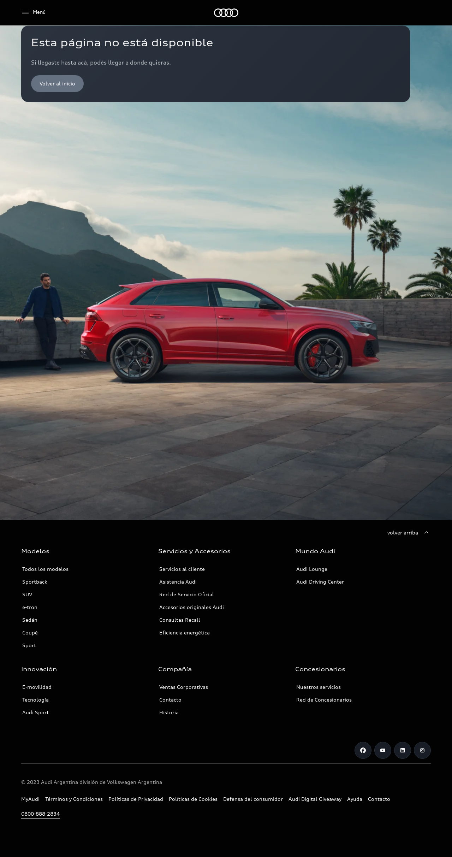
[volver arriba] (409, 532)
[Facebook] (363, 750)
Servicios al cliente (182, 569)
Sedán (29, 620)
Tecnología (35, 700)
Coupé (30, 633)
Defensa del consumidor (253, 799)
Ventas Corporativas (183, 687)
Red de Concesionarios (324, 700)
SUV (27, 594)
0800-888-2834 (40, 814)
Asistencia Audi (178, 582)
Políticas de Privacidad (135, 799)
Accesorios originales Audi (191, 607)
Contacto (170, 700)
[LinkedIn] (402, 750)
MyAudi (30, 799)
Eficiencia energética (184, 633)
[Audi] (226, 12)
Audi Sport (35, 712)
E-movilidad (37, 687)
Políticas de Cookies (193, 799)
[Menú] (33, 12)
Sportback (34, 582)
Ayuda (354, 799)
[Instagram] (422, 750)
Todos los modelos (45, 569)
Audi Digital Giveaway (315, 799)
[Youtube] (382, 750)
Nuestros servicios (318, 687)
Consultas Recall (179, 620)
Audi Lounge (311, 569)
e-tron (29, 607)
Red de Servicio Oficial (186, 594)
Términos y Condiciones (74, 799)
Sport (29, 645)
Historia (169, 712)
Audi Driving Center (320, 582)
